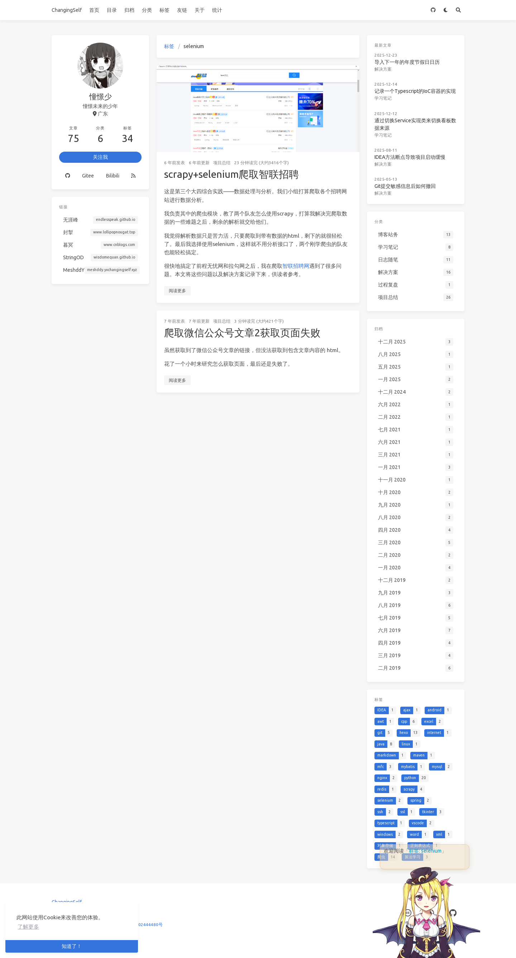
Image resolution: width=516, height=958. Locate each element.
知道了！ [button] (72, 946)
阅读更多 (177, 290)
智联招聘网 (295, 266)
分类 (147, 10)
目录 (112, 10)
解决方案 (383, 69)
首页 (94, 10)
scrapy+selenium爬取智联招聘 (231, 174)
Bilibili (112, 176)
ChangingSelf (67, 10)
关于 (200, 10)
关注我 (100, 157)
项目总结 (221, 162)
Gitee (88, 176)
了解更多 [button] (28, 927)
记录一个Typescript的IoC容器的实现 (415, 91)
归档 (129, 10)
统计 (217, 10)
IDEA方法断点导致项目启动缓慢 (409, 157)
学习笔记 (383, 98)
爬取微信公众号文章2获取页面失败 (242, 332)
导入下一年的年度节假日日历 (407, 62)
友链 (182, 10)
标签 (164, 10)
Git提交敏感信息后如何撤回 (405, 186)
